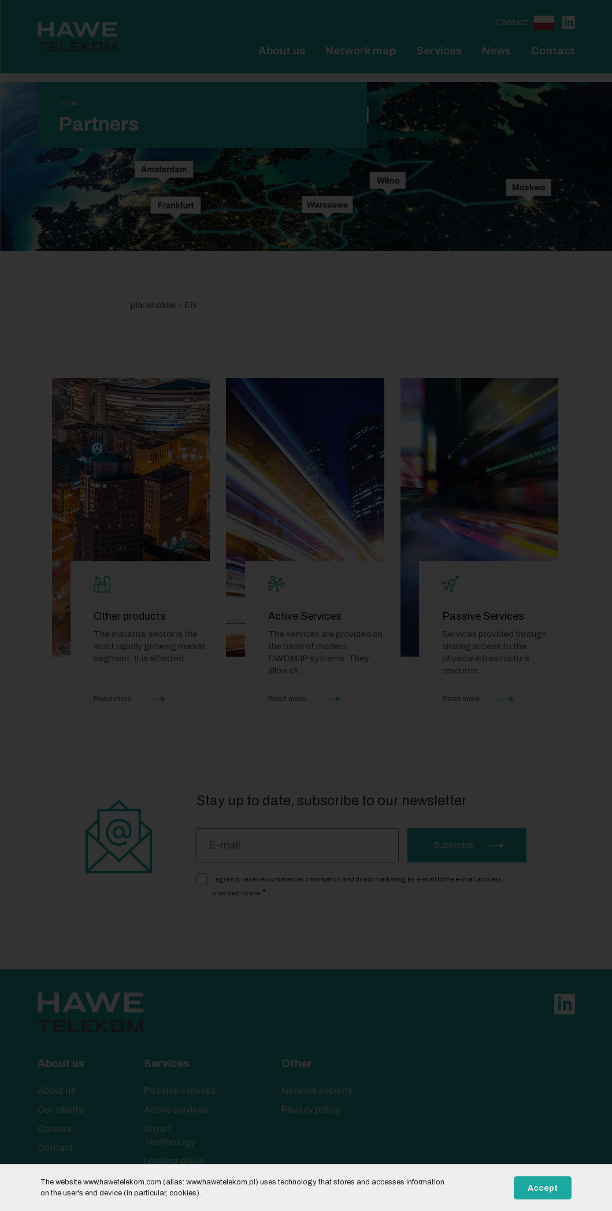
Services (439, 51)
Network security (317, 1090)
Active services (176, 1109)
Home (67, 102)
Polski (544, 23)
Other (296, 1063)
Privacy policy (310, 1109)
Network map (360, 51)
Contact (512, 22)
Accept (543, 1188)
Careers (55, 1129)
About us (281, 51)
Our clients (61, 1109)
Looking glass (174, 1161)
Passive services (180, 1090)
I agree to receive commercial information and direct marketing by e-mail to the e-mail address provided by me (357, 886)
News (496, 51)
